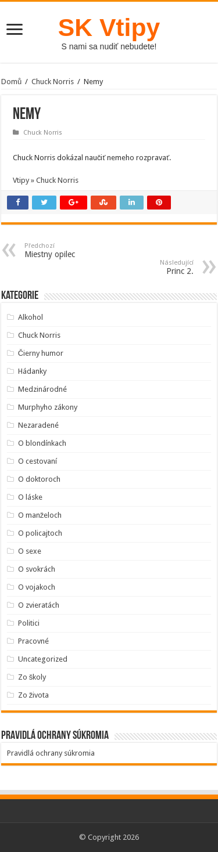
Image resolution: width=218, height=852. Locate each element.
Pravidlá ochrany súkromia (51, 753)
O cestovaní (37, 461)
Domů (11, 81)
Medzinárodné (42, 389)
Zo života (33, 695)
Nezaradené (38, 425)
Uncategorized (42, 659)
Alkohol (30, 317)
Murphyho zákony (47, 407)
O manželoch (40, 515)
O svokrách (36, 569)
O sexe (29, 551)
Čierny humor (40, 353)
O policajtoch (40, 533)
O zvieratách (38, 605)
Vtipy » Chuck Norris (45, 180)
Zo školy (32, 677)
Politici (29, 623)
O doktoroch (39, 479)
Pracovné (33, 641)
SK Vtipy (109, 27)
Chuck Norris (52, 81)
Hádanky (32, 371)
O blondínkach (42, 443)
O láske (30, 497)
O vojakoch (36, 587)
